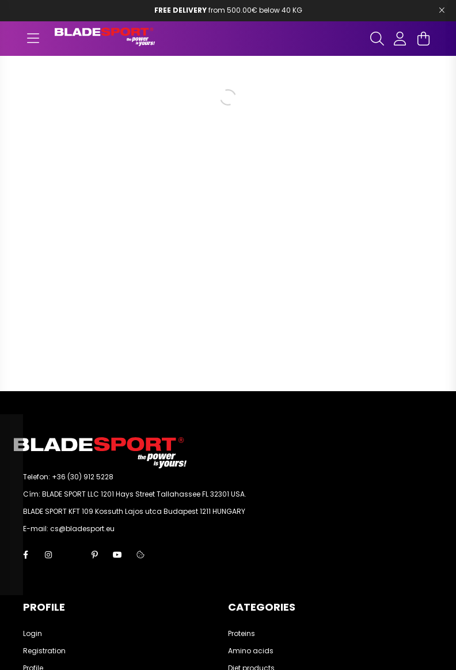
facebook (25, 554)
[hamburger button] (32, 38)
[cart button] (423, 38)
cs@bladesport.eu (82, 528)
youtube (117, 554)
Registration (44, 651)
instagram (48, 554)
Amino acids (250, 651)
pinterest (94, 554)
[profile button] (400, 38)
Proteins (241, 634)
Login (32, 634)
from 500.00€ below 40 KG (228, 10)
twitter (71, 554)
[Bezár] (441, 10)
